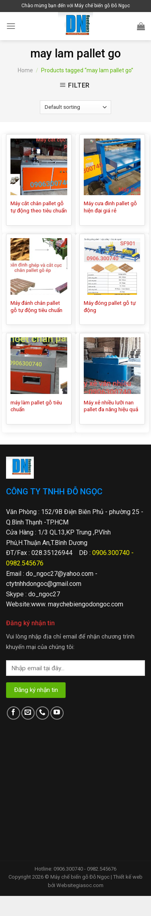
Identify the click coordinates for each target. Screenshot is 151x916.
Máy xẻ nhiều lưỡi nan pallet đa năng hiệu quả (111, 406)
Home (25, 70)
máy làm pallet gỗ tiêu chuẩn (36, 406)
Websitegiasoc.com (79, 885)
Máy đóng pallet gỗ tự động (110, 306)
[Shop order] (75, 107)
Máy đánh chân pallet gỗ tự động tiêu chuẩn (36, 306)
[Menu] (11, 26)
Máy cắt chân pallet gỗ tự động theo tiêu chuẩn (38, 207)
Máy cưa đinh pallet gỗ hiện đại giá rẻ (110, 207)
